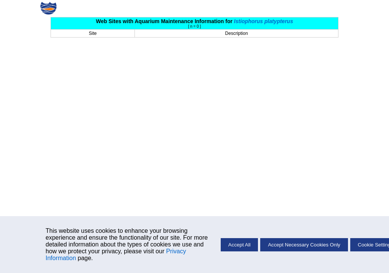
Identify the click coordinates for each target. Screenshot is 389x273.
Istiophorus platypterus (263, 21)
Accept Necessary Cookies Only (304, 245)
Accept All (239, 245)
